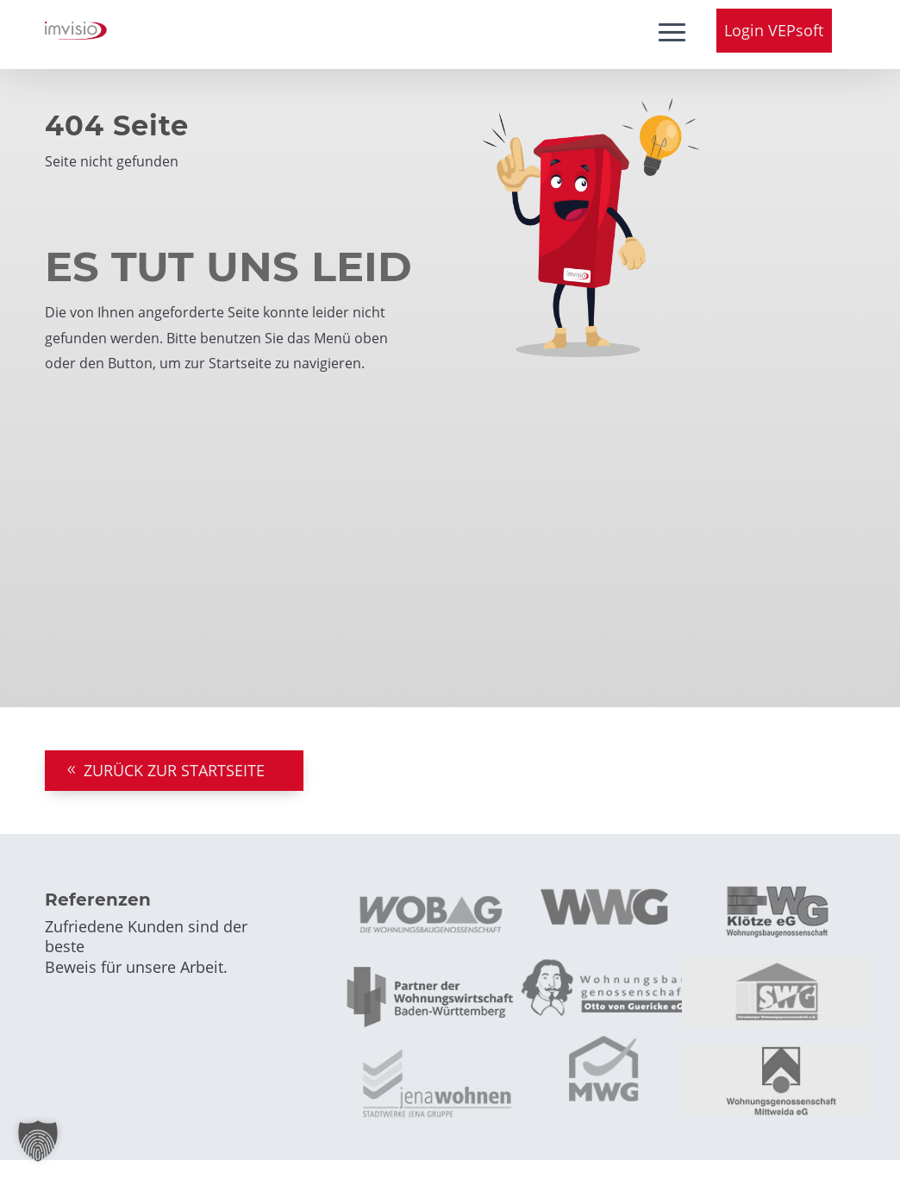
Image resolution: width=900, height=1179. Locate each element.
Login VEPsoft (773, 30)
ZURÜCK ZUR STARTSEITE (174, 770)
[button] (38, 1141)
